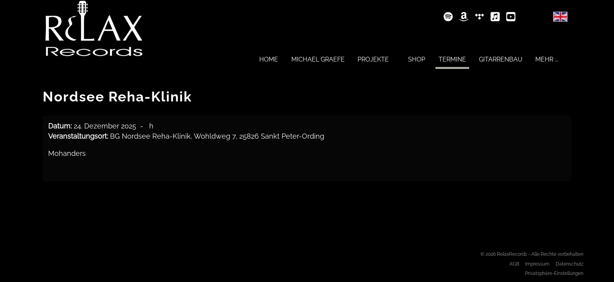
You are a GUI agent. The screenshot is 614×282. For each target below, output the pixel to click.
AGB (514, 264)
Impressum (537, 264)
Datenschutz (569, 264)
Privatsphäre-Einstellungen (554, 273)
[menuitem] (268, 59)
